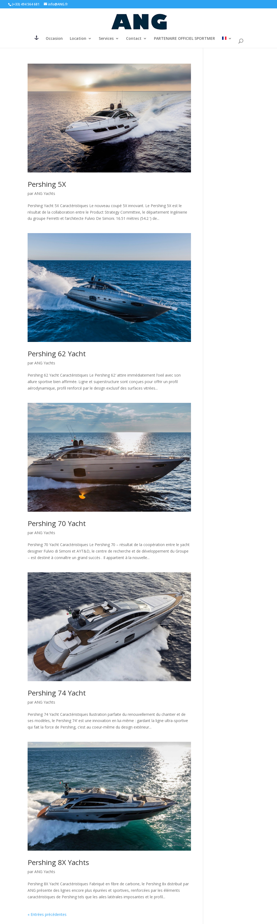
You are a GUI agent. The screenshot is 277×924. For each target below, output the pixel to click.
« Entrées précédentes (47, 914)
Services (106, 39)
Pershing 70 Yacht (57, 523)
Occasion (54, 39)
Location (78, 39)
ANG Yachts (44, 193)
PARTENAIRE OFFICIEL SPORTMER (184, 39)
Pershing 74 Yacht (57, 693)
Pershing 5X (47, 184)
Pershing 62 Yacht (57, 353)
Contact (133, 39)
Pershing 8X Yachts (58, 862)
